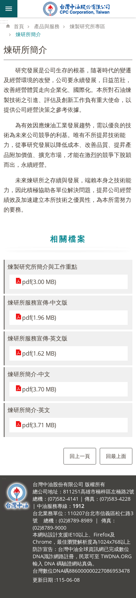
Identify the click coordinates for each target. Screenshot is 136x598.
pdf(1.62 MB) (39, 353)
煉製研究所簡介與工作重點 (42, 267)
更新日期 (43, 579)
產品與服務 (46, 26)
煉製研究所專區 (87, 26)
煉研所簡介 (28, 34)
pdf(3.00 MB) (39, 282)
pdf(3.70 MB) (39, 389)
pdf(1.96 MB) (39, 318)
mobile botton (8, 8)
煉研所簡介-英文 (29, 410)
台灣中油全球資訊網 (76, 8)
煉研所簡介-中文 (29, 374)
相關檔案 (68, 239)
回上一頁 (80, 456)
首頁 (19, 26)
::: (2, 21)
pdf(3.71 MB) (39, 425)
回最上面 (116, 456)
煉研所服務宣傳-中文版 (37, 302)
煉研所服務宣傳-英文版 (37, 338)
